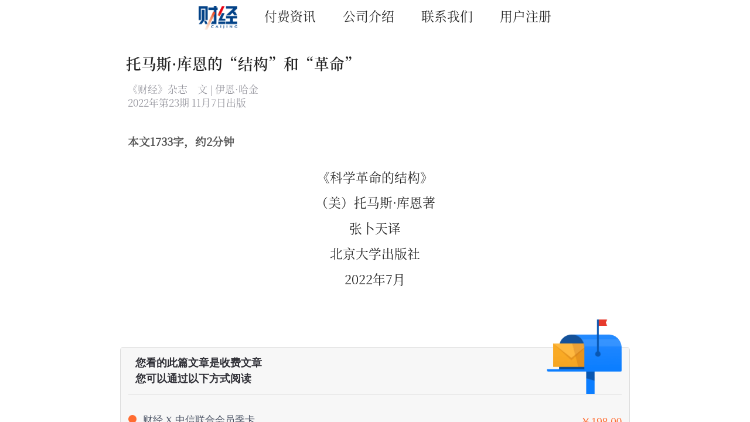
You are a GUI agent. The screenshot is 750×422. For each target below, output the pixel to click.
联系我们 (447, 15)
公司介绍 (368, 15)
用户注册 (525, 15)
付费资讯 (290, 15)
